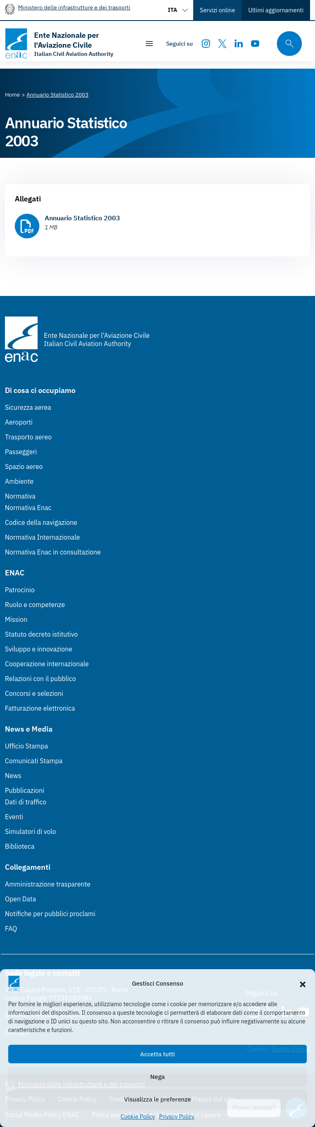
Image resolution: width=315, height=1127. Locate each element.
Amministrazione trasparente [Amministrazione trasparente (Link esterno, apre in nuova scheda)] (48, 884)
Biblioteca (19, 846)
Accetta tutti (157, 1054)
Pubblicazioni (24, 790)
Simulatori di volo (30, 831)
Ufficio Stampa (26, 746)
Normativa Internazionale (42, 537)
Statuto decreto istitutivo (41, 634)
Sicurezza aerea (28, 407)
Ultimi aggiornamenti (276, 10)
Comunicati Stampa (33, 761)
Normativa (20, 496)
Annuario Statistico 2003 (82, 218)
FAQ (11, 928)
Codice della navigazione (41, 522)
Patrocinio (20, 590)
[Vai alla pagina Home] (12, 94)
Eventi (14, 817)
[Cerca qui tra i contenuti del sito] (287, 43)
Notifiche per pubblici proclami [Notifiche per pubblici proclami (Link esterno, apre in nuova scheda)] (50, 914)
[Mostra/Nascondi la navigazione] (149, 43)
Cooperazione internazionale (47, 664)
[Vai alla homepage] (68, 44)
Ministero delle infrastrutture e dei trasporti (74, 7)
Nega (157, 1077)
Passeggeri (21, 452)
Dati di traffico (25, 802)
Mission (16, 619)
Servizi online (217, 10)
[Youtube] (255, 43)
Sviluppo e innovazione (38, 649)
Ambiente (19, 481)
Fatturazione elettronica (40, 708)
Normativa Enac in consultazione (53, 552)
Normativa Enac (28, 507)
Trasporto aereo (28, 437)
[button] (303, 983)
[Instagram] (205, 43)
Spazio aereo (24, 466)
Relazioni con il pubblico (40, 678)
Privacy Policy (176, 1116)
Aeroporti (19, 422)
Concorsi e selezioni (34, 693)
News (13, 775)
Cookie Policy (138, 1116)
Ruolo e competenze (35, 604)
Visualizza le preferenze (157, 1099)
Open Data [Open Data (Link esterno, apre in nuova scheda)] (20, 899)
